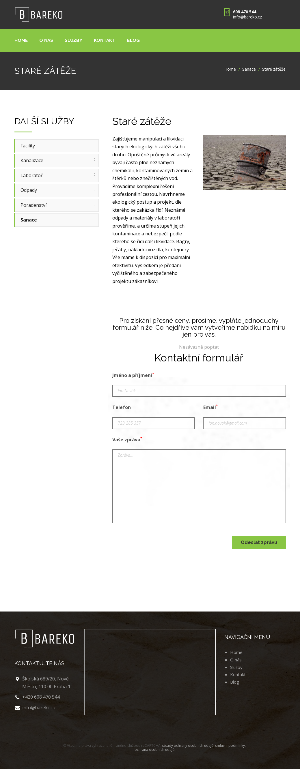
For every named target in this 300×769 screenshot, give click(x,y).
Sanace (249, 69)
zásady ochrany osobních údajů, (188, 745)
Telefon (121, 407)
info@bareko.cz (247, 17)
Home (21, 40)
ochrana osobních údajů (154, 749)
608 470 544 (244, 11)
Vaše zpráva (127, 439)
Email (210, 407)
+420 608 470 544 (41, 697)
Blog (135, 40)
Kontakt (106, 40)
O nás (47, 40)
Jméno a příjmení (133, 375)
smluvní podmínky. (230, 745)
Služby (74, 40)
